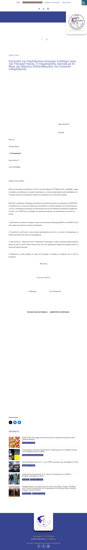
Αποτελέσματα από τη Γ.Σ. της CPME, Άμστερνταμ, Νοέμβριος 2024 (50, 462)
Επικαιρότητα (27, 493)
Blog (18, 2)
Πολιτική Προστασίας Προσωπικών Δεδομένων (43, 543)
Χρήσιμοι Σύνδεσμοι (52, 2)
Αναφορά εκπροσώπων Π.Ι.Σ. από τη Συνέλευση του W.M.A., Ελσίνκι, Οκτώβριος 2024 (46, 475)
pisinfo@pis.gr (51, 539)
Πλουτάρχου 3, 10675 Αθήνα (43, 536)
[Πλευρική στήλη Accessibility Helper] (84, 2)
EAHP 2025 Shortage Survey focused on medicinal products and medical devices (48, 438)
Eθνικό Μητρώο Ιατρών (32, 2)
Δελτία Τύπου (14, 55)
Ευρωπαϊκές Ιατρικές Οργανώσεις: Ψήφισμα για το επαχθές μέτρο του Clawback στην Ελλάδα (49, 451)
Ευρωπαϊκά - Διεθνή (28, 443)
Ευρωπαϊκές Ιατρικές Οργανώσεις (33, 455)
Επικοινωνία (66, 2)
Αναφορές (26, 479)
